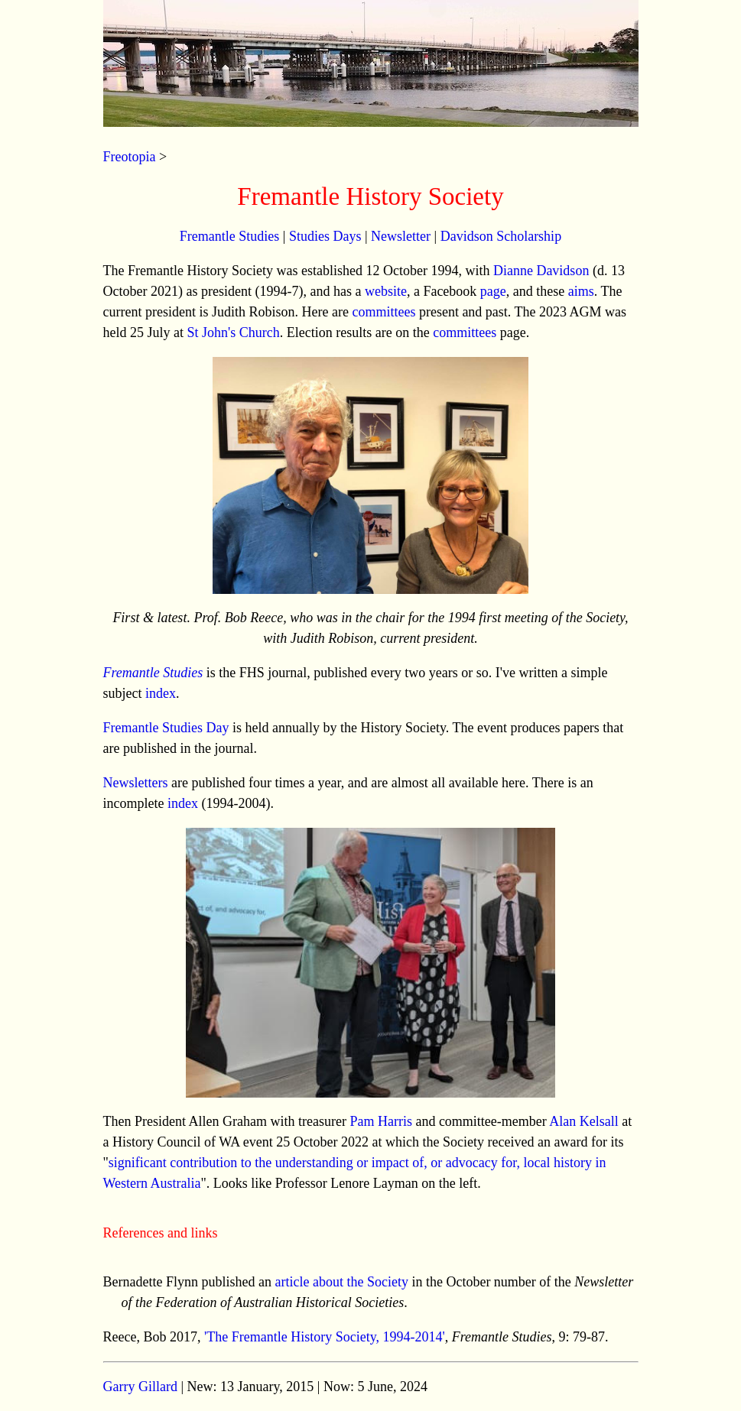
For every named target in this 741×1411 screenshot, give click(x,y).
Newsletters (135, 782)
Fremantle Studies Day (166, 727)
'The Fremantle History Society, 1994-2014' (324, 1337)
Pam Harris (380, 1121)
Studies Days (325, 236)
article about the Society (341, 1281)
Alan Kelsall (583, 1121)
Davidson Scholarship (500, 236)
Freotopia (129, 156)
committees (383, 312)
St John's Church (233, 332)
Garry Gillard (140, 1386)
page (493, 291)
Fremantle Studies (229, 236)
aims (581, 291)
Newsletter (401, 236)
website (386, 291)
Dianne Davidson (541, 270)
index (160, 693)
